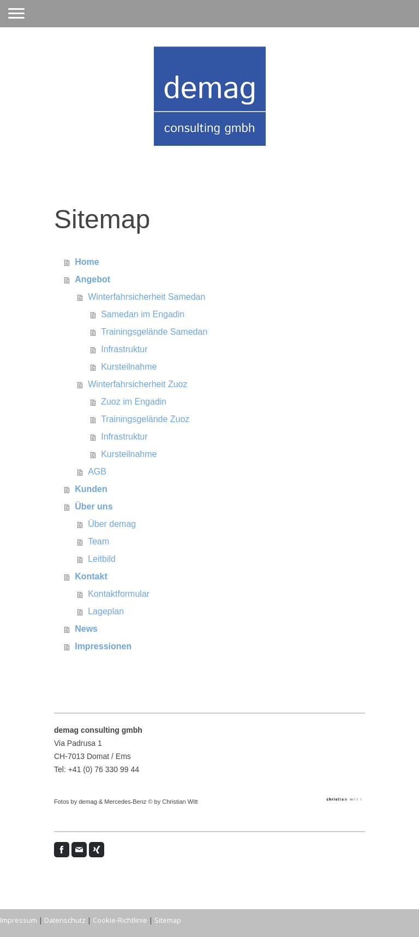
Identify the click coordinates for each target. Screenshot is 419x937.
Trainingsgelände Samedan (154, 331)
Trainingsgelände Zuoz (145, 419)
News (86, 628)
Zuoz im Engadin (133, 401)
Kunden (91, 489)
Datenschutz (65, 920)
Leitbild (102, 559)
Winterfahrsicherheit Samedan (146, 296)
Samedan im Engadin (142, 314)
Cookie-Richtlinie (120, 920)
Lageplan (106, 611)
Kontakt (91, 576)
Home (87, 261)
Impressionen (103, 646)
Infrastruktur (124, 349)
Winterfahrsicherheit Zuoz (137, 384)
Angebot (92, 279)
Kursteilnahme (129, 366)
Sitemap (167, 920)
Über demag (112, 524)
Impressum (18, 920)
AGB (97, 471)
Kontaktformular (118, 593)
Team (98, 541)
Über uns (93, 506)
